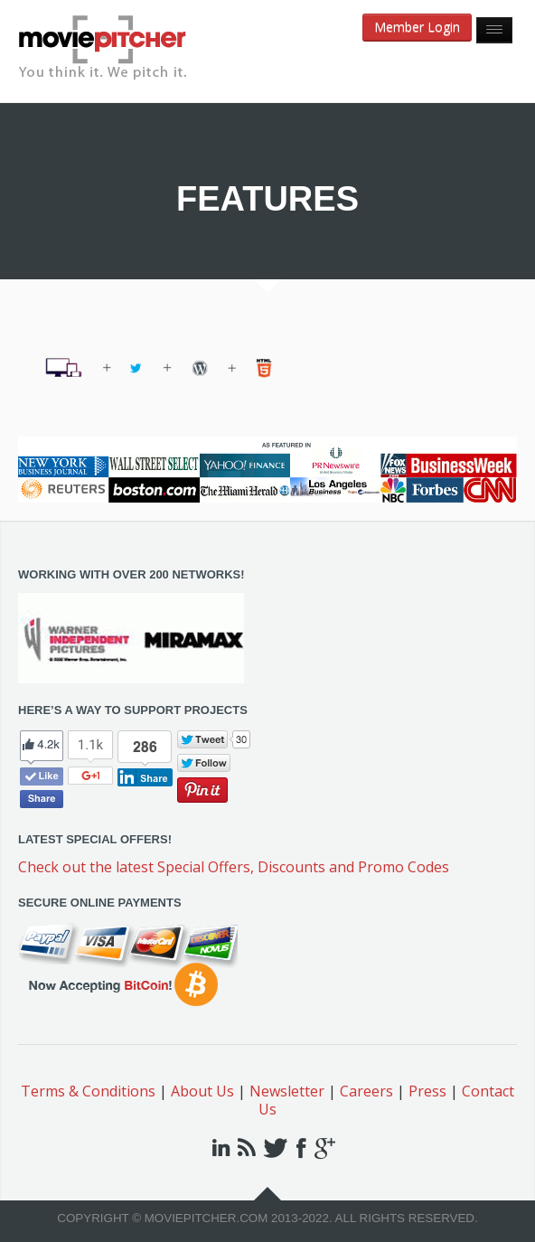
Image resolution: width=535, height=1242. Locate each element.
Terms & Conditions (88, 1091)
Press (427, 1091)
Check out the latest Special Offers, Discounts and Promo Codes (233, 867)
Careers (366, 1091)
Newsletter (286, 1091)
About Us (202, 1091)
